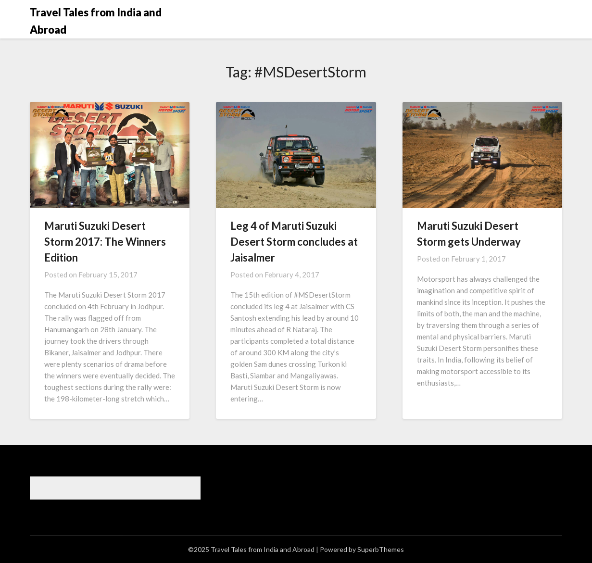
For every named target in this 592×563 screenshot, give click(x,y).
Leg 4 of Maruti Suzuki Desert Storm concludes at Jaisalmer (294, 241)
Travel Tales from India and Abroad (96, 21)
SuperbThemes (380, 549)
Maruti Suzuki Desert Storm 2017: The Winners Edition (105, 241)
